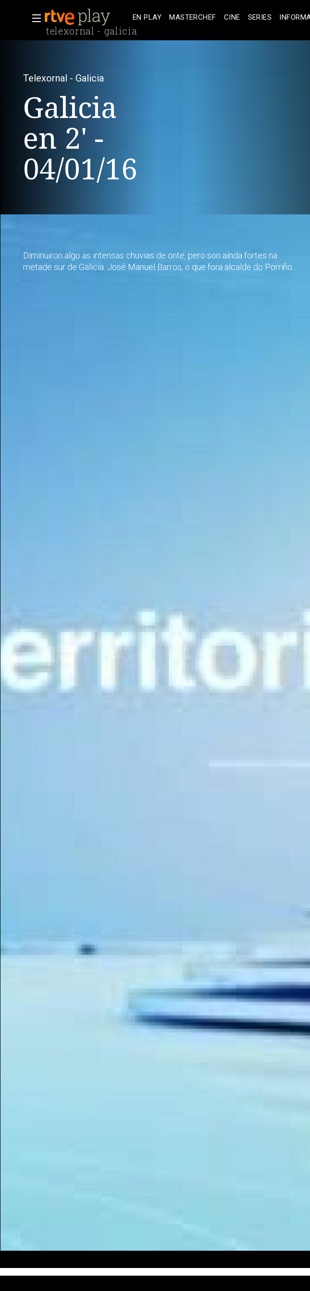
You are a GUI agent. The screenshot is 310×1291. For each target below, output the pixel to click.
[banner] (86, 17)
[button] (33, 18)
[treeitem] (147, 17)
